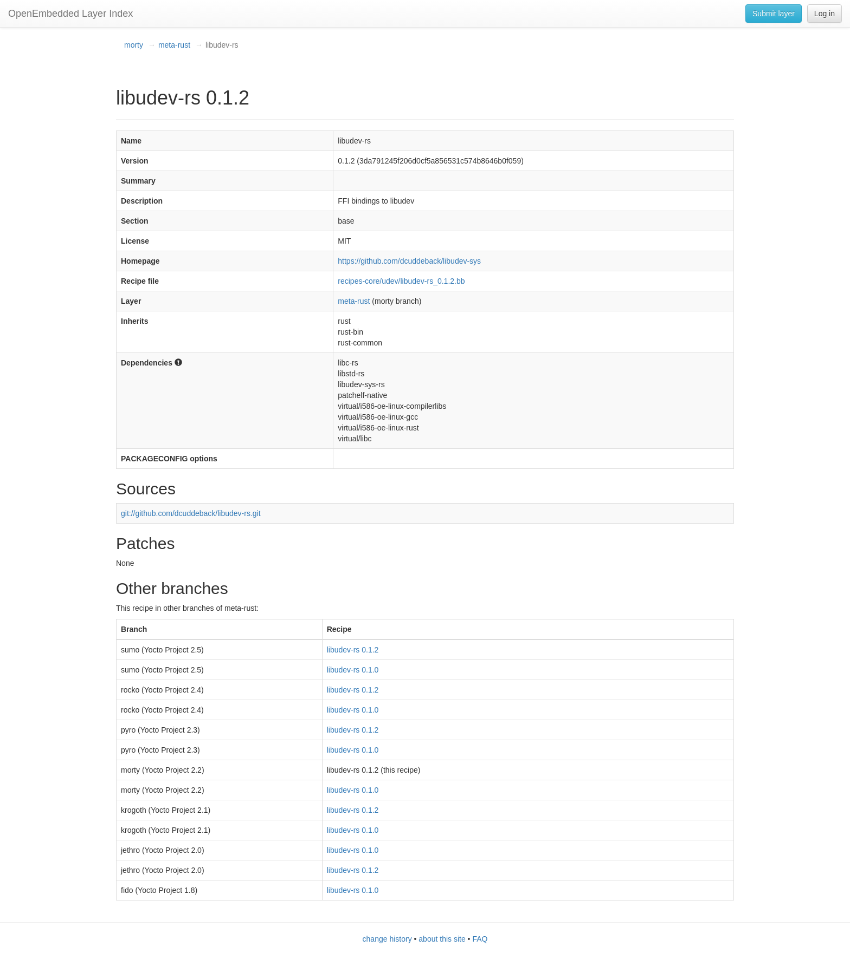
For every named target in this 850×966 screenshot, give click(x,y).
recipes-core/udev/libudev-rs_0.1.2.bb (401, 281)
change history (387, 939)
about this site (441, 939)
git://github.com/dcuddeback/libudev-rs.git (191, 513)
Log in (824, 13)
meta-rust (174, 45)
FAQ (479, 939)
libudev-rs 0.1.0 (353, 669)
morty (133, 45)
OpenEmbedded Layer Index (70, 13)
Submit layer (773, 13)
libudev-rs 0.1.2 (353, 649)
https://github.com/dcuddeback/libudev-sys (409, 261)
